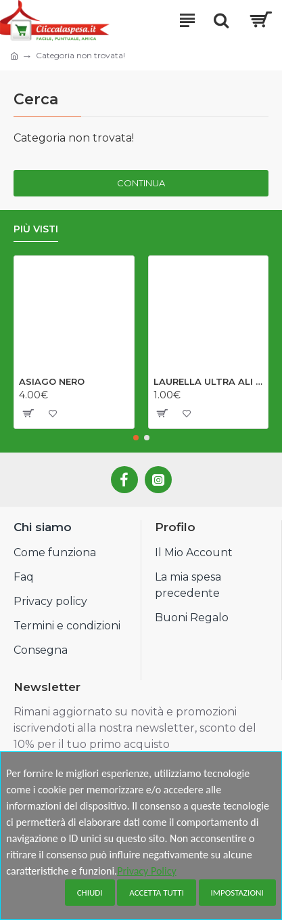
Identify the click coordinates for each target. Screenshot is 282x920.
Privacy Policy (147, 870)
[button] (136, 437)
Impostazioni (237, 892)
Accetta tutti (156, 892)
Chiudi (90, 892)
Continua (141, 182)
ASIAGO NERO (52, 381)
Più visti (36, 229)
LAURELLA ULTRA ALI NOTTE (209, 381)
